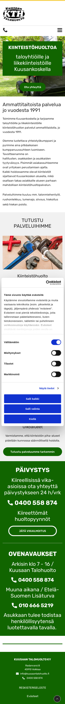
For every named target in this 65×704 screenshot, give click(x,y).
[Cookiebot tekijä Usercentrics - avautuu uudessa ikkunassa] (46, 282)
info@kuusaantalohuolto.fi (34, 673)
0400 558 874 (36, 502)
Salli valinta (32, 408)
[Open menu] (59, 30)
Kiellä (32, 418)
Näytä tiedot (46, 388)
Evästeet (32, 696)
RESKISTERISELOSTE (32, 687)
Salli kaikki (32, 398)
